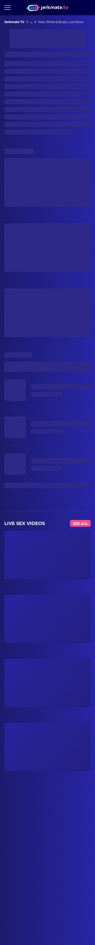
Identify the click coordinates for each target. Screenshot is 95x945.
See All (80, 523)
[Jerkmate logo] (47, 7)
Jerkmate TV (14, 22)
